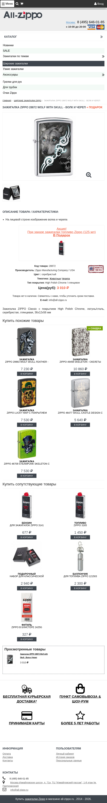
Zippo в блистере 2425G (26, 626)
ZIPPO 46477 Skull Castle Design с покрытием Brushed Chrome (80, 413)
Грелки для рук (12, 81)
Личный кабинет (65, 753)
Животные (55, 278)
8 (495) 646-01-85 (90, 22)
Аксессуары (10, 74)
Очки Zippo (10, 92)
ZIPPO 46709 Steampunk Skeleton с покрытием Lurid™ (27, 463)
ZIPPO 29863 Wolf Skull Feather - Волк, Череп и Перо (26, 362)
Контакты (8, 760)
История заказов (65, 757)
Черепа (66, 278)
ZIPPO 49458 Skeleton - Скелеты (80, 360)
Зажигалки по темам (16, 56)
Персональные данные (69, 760)
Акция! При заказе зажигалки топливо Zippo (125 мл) (61, 232)
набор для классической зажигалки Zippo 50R (27, 576)
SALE (6, 50)
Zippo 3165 (80, 524)
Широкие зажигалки (15, 63)
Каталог (53, 37)
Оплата (7, 753)
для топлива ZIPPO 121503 (80, 575)
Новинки (8, 45)
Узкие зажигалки (13, 69)
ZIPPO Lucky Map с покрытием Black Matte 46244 (27, 413)
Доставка (8, 757)
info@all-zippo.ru (19, 790)
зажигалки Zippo (35, 799)
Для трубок (10, 87)
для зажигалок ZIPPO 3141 (27, 524)
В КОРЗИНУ (26, 374)
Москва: (70, 22)
